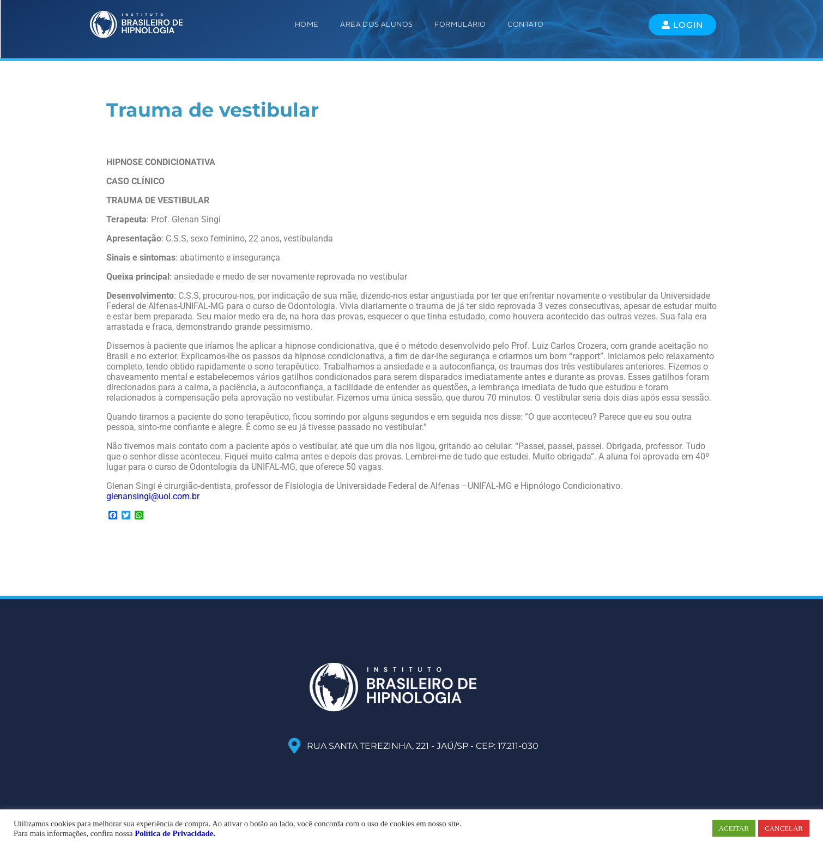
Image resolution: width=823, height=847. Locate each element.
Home (307, 24)
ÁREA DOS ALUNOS (376, 24)
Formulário (460, 24)
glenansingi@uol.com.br (152, 496)
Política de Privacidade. (175, 833)
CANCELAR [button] (784, 828)
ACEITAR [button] (734, 828)
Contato (525, 24)
